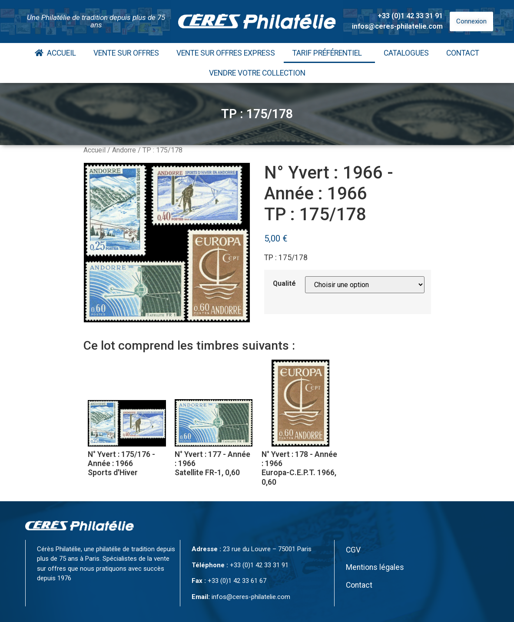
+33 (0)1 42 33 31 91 (410, 16)
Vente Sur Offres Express (225, 53)
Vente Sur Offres (126, 53)
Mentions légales (375, 567)
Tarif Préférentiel (329, 53)
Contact (462, 53)
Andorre (124, 150)
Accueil (55, 53)
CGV (353, 550)
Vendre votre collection (257, 73)
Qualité (284, 283)
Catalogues (406, 53)
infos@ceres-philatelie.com (397, 26)
